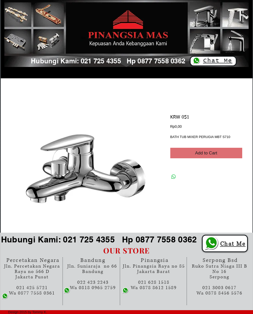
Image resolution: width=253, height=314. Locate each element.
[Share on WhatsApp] (174, 177)
